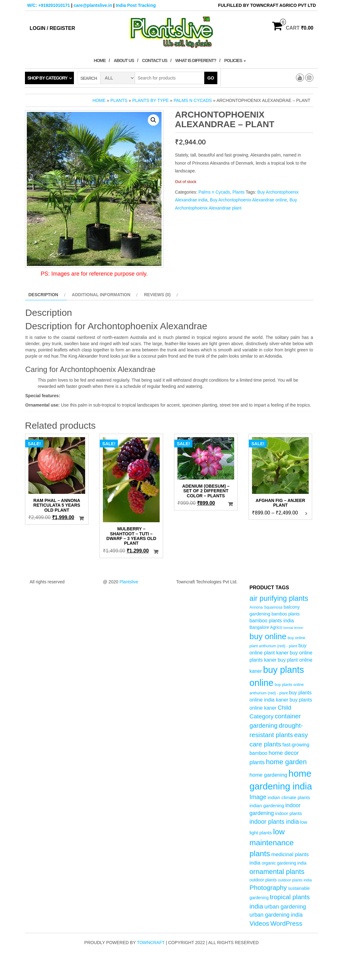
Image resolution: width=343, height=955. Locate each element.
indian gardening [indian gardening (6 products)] (266, 805)
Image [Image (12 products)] (257, 796)
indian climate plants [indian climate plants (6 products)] (289, 797)
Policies (235, 60)
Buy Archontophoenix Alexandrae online (248, 199)
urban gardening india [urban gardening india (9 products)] (276, 915)
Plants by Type (150, 100)
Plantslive (128, 581)
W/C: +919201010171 (48, 5)
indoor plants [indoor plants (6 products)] (288, 813)
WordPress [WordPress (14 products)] (286, 923)
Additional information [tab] (101, 294)
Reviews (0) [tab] (157, 294)
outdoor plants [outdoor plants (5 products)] (263, 880)
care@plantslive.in (93, 5)
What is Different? (195, 60)
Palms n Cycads (193, 100)
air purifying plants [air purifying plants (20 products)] (278, 598)
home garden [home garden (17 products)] (286, 762)
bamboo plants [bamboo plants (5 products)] (286, 614)
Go (210, 77)
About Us (124, 60)
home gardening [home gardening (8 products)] (268, 775)
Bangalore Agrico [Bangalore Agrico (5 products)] (265, 627)
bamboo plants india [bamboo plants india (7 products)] (271, 620)
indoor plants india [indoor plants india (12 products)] (274, 821)
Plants (118, 100)
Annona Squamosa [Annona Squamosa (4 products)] (266, 607)
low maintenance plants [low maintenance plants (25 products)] (271, 842)
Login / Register (52, 28)
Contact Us (154, 60)
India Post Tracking (136, 5)
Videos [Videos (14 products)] (259, 923)
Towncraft (151, 942)
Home (100, 60)
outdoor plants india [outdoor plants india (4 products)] (295, 880)
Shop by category (47, 77)
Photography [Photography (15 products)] (268, 887)
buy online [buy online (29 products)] (268, 636)
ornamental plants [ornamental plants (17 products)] (276, 871)
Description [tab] (43, 294)
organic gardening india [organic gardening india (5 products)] (284, 863)
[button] (153, 120)
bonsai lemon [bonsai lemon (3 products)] (293, 627)
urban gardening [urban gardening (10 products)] (285, 906)
